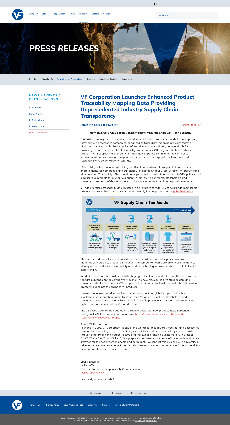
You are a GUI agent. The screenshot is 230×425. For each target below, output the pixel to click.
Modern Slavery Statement (127, 405)
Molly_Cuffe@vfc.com (93, 372)
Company (33, 14)
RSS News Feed (140, 393)
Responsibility (59, 14)
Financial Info (47, 79)
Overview (33, 79)
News (72, 14)
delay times (149, 418)
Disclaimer (92, 405)
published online (183, 191)
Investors (83, 14)
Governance (127, 79)
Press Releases (37, 132)
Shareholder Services (108, 79)
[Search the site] (193, 25)
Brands (45, 14)
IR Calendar (35, 120)
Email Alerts (36, 113)
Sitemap (106, 405)
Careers (95, 14)
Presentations (36, 126)
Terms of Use (35, 405)
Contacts (118, 393)
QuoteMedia (91, 418)
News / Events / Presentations (69, 79)
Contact (106, 14)
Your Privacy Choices (73, 405)
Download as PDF (190, 124)
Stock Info (91, 79)
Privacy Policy (52, 405)
